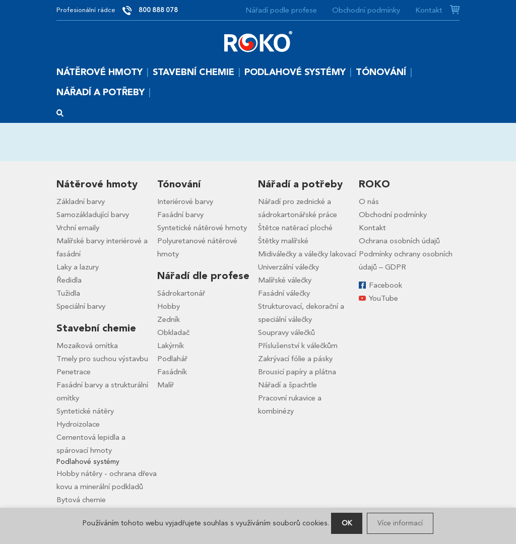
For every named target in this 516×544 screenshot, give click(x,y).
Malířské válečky (284, 280)
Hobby (168, 306)
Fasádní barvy (180, 215)
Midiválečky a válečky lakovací (307, 254)
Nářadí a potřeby (100, 92)
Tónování (381, 72)
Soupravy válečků (286, 332)
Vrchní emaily (77, 228)
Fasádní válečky (284, 293)
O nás (369, 201)
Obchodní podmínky (366, 10)
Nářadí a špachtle (287, 385)
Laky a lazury (77, 267)
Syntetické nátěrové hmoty (202, 228)
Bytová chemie (81, 500)
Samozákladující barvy (92, 215)
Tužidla (68, 293)
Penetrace (73, 372)
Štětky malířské (283, 241)
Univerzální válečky (288, 267)
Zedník (168, 319)
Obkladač (173, 332)
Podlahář (172, 359)
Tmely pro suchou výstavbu (102, 359)
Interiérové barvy (185, 201)
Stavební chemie (193, 72)
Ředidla (69, 280)
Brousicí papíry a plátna (297, 372)
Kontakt (428, 10)
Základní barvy (80, 201)
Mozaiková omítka (87, 346)
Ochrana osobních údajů (399, 241)
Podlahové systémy (295, 72)
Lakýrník (170, 346)
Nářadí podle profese (281, 10)
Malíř (165, 385)
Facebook (385, 285)
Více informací (400, 523)
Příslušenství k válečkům (298, 346)
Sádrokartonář (181, 293)
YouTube (383, 298)
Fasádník (172, 372)
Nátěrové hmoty (99, 72)
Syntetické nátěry (85, 411)
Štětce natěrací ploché (295, 228)
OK (347, 523)
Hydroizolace (78, 424)
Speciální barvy (80, 306)
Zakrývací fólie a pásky (295, 359)
